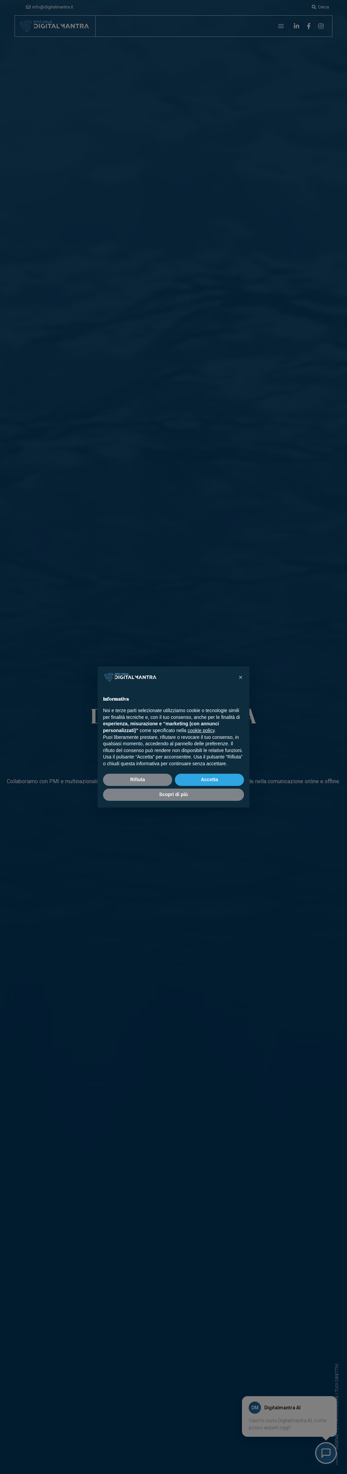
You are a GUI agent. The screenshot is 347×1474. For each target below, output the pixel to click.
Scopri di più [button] (173, 794)
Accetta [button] (209, 779)
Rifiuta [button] (137, 779)
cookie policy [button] (201, 730)
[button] (240, 677)
